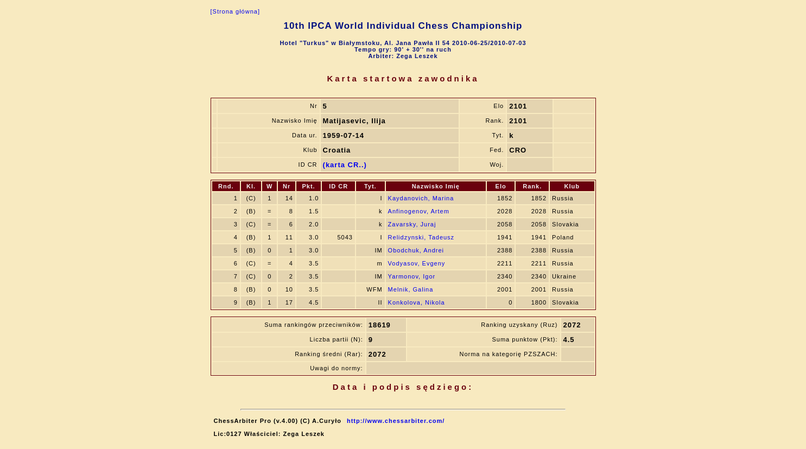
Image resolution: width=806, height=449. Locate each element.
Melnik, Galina (411, 289)
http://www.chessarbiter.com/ (396, 421)
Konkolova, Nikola (416, 302)
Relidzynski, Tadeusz (421, 237)
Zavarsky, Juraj (412, 224)
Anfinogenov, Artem (418, 211)
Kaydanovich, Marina (421, 198)
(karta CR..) (345, 165)
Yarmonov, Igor (412, 276)
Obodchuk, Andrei (416, 250)
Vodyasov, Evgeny (417, 263)
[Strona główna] (235, 11)
